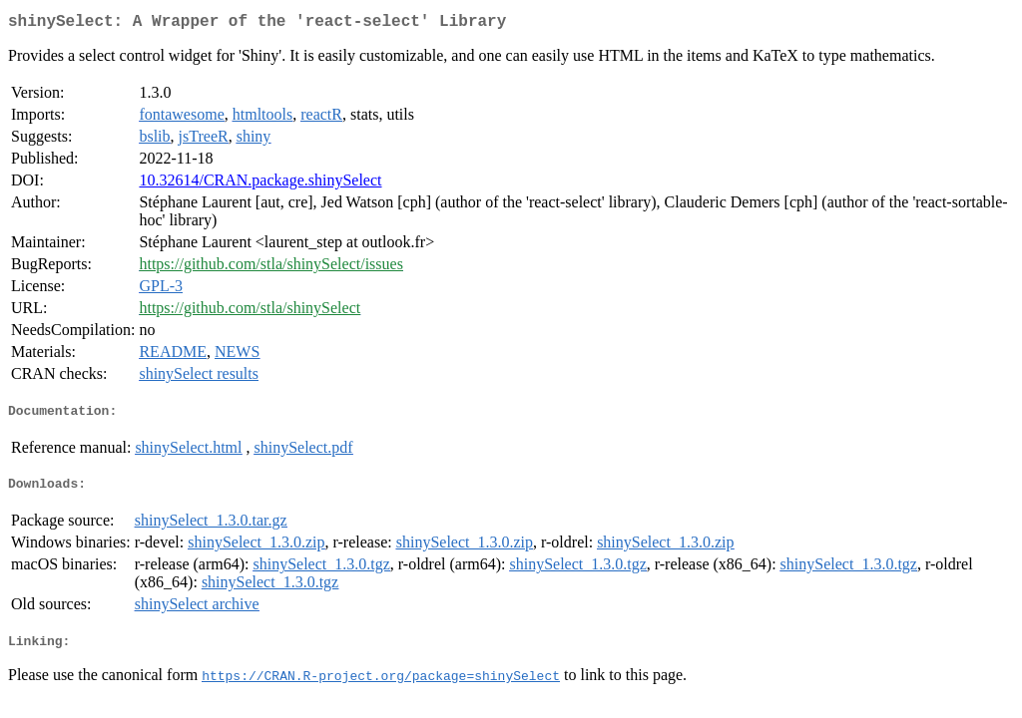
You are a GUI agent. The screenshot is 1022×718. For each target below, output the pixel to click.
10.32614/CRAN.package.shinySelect (260, 184)
